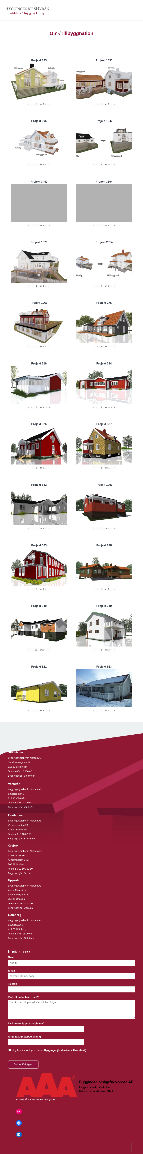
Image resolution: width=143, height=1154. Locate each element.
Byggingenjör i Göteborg (21, 938)
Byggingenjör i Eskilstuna (21, 838)
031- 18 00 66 (24, 933)
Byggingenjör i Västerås (20, 807)
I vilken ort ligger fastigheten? (27, 1023)
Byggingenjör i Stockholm (21, 775)
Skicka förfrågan (23, 1064)
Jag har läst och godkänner (49, 1050)
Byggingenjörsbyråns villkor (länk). (65, 1050)
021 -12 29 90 (24, 802)
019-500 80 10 (25, 868)
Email (12, 970)
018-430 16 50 (25, 903)
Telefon (13, 984)
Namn (12, 957)
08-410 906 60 (24, 771)
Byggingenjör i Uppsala (20, 907)
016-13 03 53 (24, 834)
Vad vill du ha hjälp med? (24, 997)
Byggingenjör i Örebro (19, 873)
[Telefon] (71, 989)
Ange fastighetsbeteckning (25, 1036)
